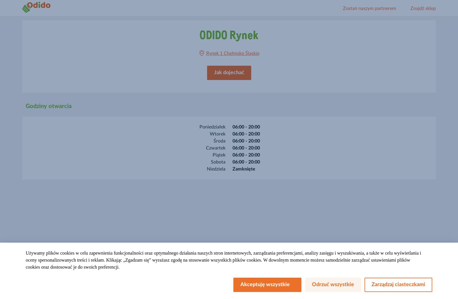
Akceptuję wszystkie (267, 284)
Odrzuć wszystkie (333, 284)
